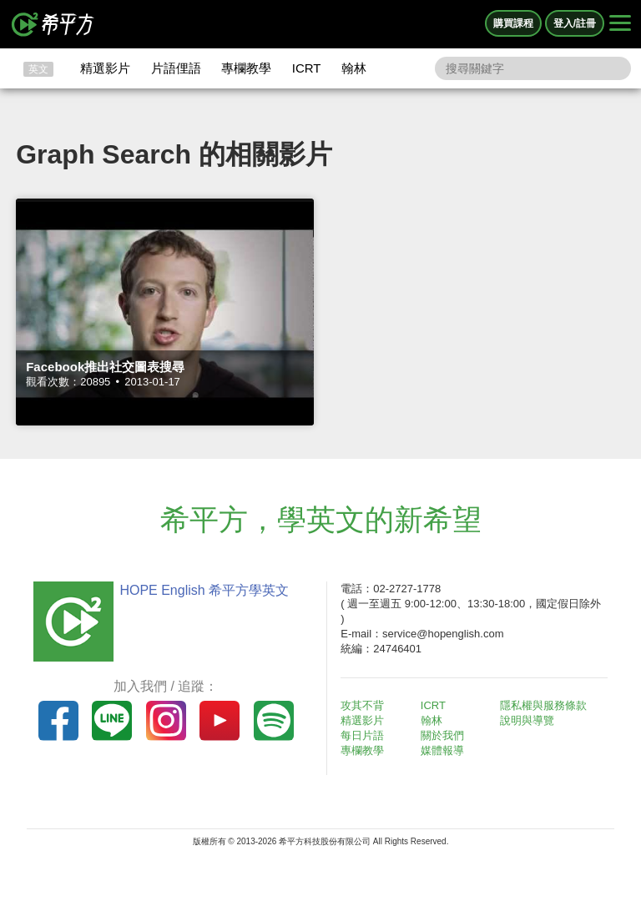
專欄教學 (246, 68)
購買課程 (513, 23)
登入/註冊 (574, 23)
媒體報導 (442, 750)
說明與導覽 (527, 720)
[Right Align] (620, 24)
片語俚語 (176, 68)
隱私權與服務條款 (543, 705)
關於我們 (442, 735)
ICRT (306, 68)
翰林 (353, 68)
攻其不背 (362, 705)
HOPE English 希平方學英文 (204, 590)
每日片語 (362, 735)
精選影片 (105, 68)
